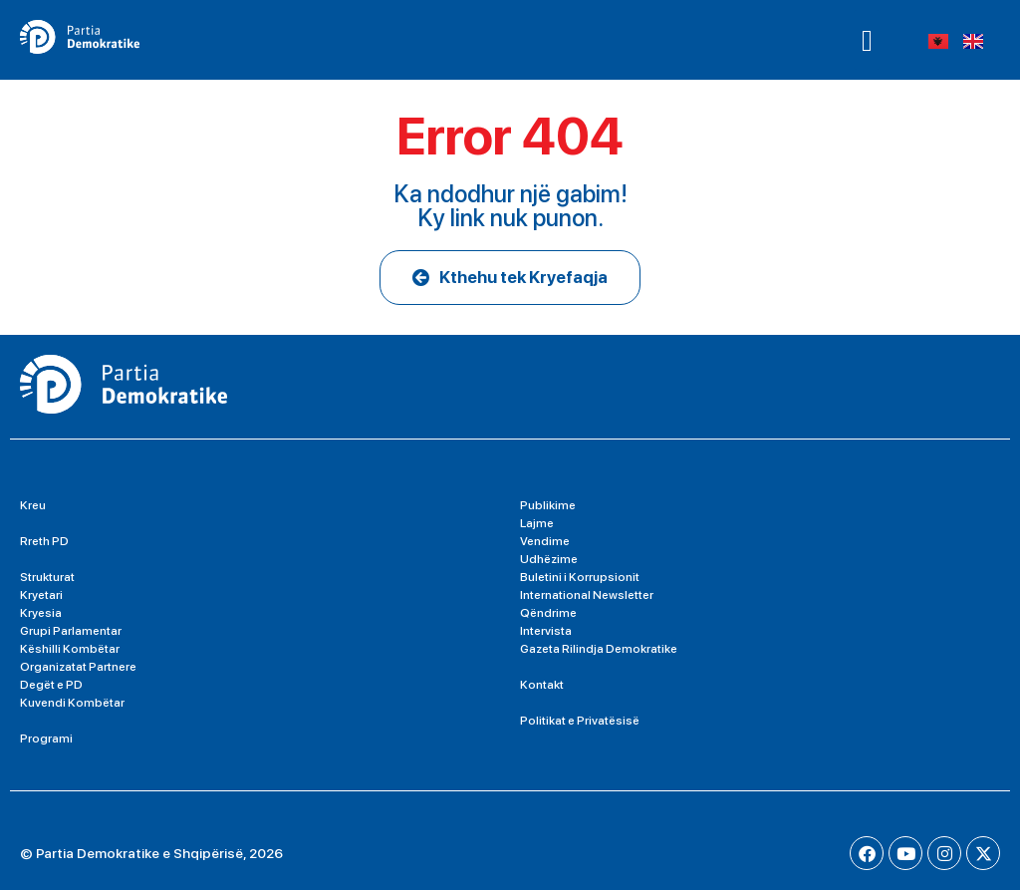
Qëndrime (548, 613)
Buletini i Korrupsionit (579, 577)
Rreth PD (44, 541)
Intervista (546, 631)
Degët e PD (51, 685)
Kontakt (542, 685)
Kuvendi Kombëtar (72, 703)
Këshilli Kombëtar (70, 649)
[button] (867, 40)
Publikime (548, 505)
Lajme (537, 523)
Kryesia (41, 613)
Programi (46, 738)
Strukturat (47, 577)
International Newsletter (586, 595)
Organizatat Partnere (78, 667)
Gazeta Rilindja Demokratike (598, 649)
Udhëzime (549, 559)
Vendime (545, 541)
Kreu (33, 505)
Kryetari (41, 595)
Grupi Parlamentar (71, 631)
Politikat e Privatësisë (579, 721)
